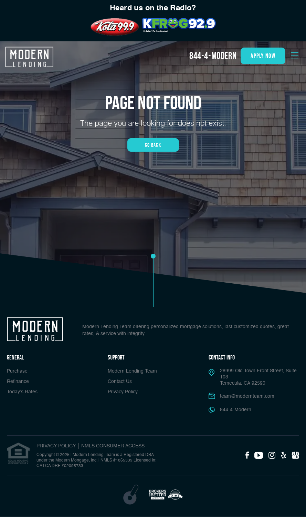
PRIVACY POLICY (56, 446)
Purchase (17, 371)
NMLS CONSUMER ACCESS (113, 446)
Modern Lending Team (132, 371)
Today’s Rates (22, 391)
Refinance (18, 381)
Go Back (153, 145)
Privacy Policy (123, 391)
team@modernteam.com (247, 396)
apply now (263, 55)
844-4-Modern (212, 55)
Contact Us (120, 381)
